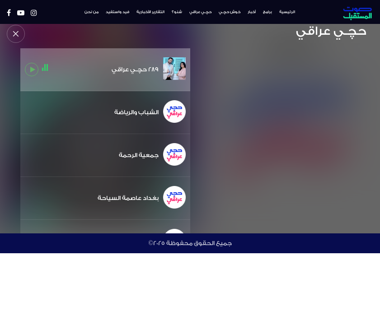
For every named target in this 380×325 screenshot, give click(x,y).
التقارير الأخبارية (150, 12)
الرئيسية (287, 12)
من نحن (91, 12)
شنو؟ (177, 12)
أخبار (252, 12)
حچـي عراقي (200, 12)
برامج (267, 12)
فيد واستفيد (117, 12)
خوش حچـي (229, 12)
